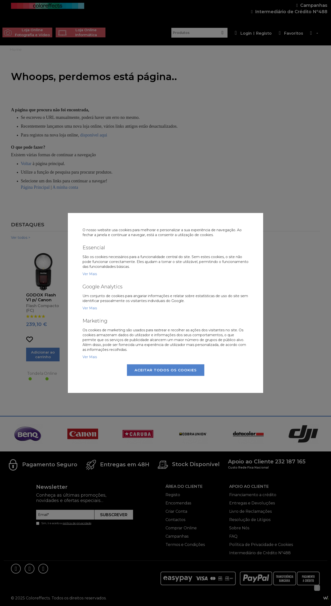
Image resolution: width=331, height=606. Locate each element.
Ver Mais (90, 274)
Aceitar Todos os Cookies (165, 370)
